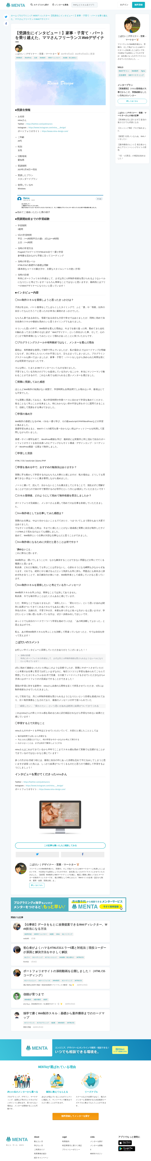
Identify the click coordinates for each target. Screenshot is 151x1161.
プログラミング (25, 16)
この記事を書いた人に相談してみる (60, 845)
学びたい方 (38, 1145)
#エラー (27, 957)
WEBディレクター (41, 16)
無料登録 (138, 5)
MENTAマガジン (96, 1154)
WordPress (28, 58)
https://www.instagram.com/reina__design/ (47, 127)
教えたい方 (38, 1141)
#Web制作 (56, 980)
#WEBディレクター (40, 934)
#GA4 (58, 934)
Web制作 (42, 58)
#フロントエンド (51, 957)
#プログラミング (43, 1023)
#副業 (53, 1023)
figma (143, 71)
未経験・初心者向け (70, 58)
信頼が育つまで (33, 994)
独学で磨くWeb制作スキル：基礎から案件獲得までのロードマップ (64, 1015)
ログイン (124, 5)
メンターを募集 (60, 5)
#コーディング (38, 957)
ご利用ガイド (39, 1150)
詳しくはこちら (37, 885)
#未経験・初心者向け (67, 957)
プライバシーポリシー (71, 1150)
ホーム (14, 16)
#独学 (45, 999)
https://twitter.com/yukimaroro (39, 124)
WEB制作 (19, 58)
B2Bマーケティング (136, 75)
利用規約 (65, 1141)
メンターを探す (96, 1141)
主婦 (35, 58)
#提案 (52, 934)
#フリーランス (29, 1023)
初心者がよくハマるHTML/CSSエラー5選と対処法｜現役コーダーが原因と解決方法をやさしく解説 (64, 950)
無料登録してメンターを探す (75, 1116)
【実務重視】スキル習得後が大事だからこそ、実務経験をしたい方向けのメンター (132, 92)
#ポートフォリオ (44, 980)
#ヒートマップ (67, 934)
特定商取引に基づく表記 (72, 1145)
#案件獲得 (37, 999)
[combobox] (84, 4)
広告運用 (122, 75)
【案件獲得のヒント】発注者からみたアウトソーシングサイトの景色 (132, 147)
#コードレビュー (30, 980)
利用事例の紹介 (40, 1154)
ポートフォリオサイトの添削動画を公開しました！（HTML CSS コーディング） (64, 973)
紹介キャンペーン (41, 1158)
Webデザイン (124, 71)
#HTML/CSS (80, 957)
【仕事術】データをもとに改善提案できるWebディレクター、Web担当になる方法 (65, 926)
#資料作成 (28, 934)
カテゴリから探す (40, 5)
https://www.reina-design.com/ (55, 131)
